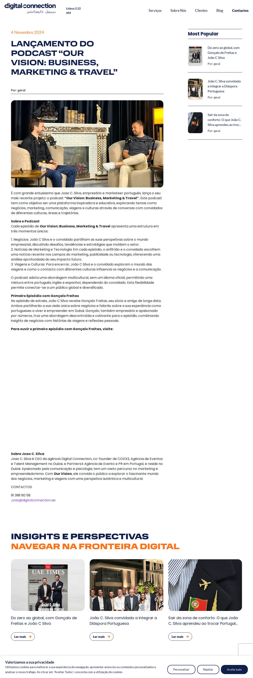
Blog (219, 10)
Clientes (201, 10)
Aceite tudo (234, 669)
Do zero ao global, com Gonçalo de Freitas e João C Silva (224, 52)
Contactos (240, 10)
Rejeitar (208, 669)
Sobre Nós (178, 10)
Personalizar (181, 669)
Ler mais (22, 636)
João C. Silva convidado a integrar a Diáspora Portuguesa (224, 86)
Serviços (155, 10)
